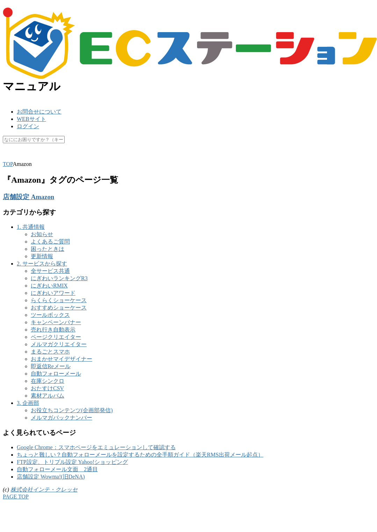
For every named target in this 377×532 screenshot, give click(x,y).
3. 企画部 (28, 403)
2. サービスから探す (42, 264)
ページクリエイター (56, 337)
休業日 (133, 156)
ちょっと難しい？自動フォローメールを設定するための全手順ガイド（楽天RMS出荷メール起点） (140, 455)
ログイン (28, 126)
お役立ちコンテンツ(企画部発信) (72, 410)
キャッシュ (80, 156)
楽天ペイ (32, 156)
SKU (8, 156)
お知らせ (42, 234)
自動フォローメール (56, 374)
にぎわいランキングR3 (59, 278)
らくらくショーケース (59, 300)
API (54, 156)
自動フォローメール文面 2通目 (57, 469)
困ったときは (47, 249)
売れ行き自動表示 (53, 330)
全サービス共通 (50, 271)
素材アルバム (47, 396)
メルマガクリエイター (59, 344)
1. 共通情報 (31, 227)
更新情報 (42, 256)
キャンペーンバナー (56, 322)
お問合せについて (39, 112)
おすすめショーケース (59, 308)
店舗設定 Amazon (28, 197)
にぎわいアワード (53, 293)
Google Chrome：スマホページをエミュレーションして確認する (96, 447)
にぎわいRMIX (49, 286)
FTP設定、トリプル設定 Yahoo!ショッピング (72, 462)
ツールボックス (50, 315)
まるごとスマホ (50, 352)
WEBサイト (31, 119)
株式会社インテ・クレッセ (44, 490)
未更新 (157, 156)
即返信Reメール (51, 366)
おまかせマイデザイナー (61, 359)
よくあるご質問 (50, 242)
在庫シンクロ (47, 381)
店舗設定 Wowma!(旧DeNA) (51, 477)
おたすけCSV (47, 388)
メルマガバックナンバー (61, 418)
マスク (109, 156)
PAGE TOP (16, 497)
